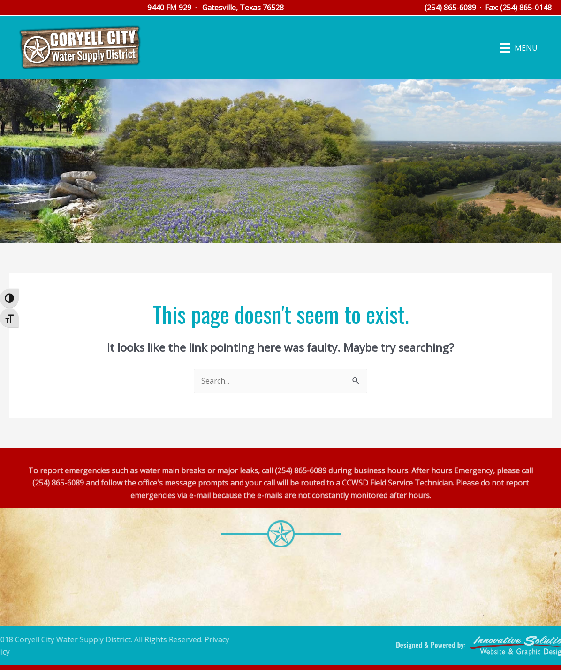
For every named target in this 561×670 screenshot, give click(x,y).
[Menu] (518, 47)
